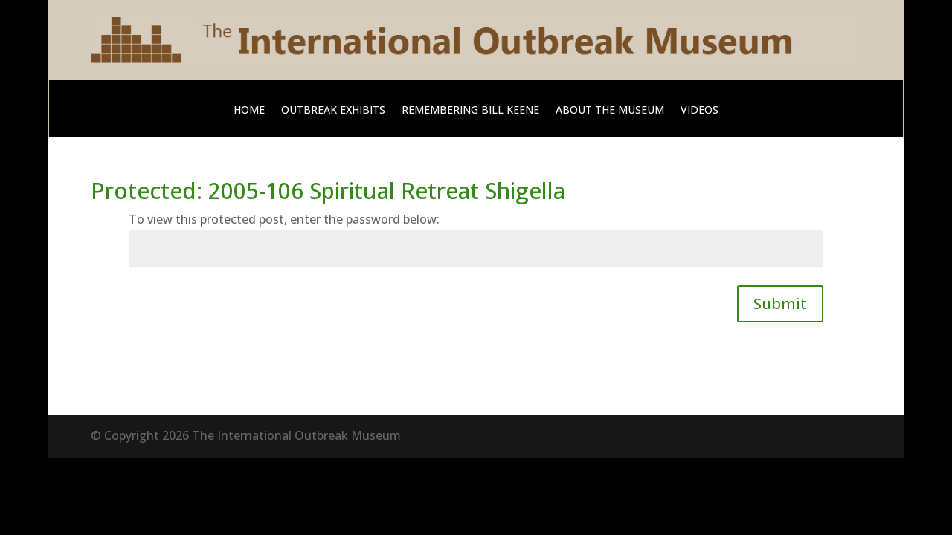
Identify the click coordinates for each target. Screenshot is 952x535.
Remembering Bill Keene (470, 111)
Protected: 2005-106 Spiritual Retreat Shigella (328, 190)
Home (249, 111)
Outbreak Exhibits (333, 111)
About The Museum (610, 111)
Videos (699, 111)
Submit (780, 304)
